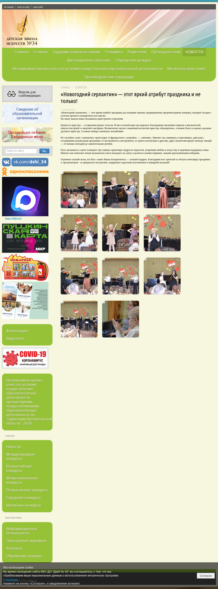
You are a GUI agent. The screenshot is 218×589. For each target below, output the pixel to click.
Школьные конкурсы (23, 505)
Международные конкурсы (20, 456)
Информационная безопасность (21, 531)
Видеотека (15, 338)
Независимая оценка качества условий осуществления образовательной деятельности (87, 69)
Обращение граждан (24, 556)
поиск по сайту (23, 6)
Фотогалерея (17, 331)
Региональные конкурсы (27, 490)
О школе (40, 52)
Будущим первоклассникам (76, 52)
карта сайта (38, 6)
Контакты (14, 548)
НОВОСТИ (194, 52)
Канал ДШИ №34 (13, 218)
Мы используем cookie (186, 69)
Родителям (137, 52)
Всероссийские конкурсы (19, 468)
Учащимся (114, 52)
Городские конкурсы (23, 498)
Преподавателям (165, 52)
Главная (22, 52)
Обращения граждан (133, 60)
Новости (13, 447)
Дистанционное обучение (89, 60)
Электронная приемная (26, 541)
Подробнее (10, 579)
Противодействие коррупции (109, 77)
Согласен (206, 575)
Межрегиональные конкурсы (22, 480)
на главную (9, 6)
